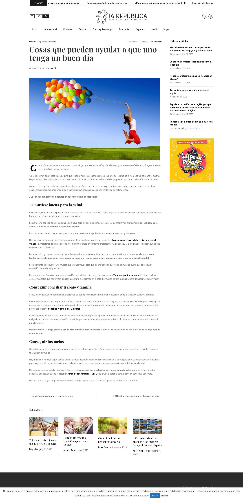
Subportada (42, 42)
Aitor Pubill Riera (141, 451)
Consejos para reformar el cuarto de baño (51, 396)
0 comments (156, 42)
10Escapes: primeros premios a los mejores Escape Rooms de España (147, 442)
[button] (32, 16)
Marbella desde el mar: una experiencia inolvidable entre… (54, 3)
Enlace (164, 495)
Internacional (50, 29)
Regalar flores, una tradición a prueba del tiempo (76, 441)
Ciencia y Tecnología (103, 29)
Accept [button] (155, 496)
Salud (154, 29)
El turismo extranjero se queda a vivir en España (43, 442)
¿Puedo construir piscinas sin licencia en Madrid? (163, 3)
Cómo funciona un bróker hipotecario (109, 440)
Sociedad (52, 42)
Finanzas (67, 29)
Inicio (34, 29)
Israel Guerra (104, 447)
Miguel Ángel (35, 449)
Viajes (166, 29)
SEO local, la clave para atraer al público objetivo (137, 396)
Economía (124, 29)
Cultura (82, 29)
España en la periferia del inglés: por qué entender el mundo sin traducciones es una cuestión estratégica (190, 107)
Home (32, 42)
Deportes (140, 29)
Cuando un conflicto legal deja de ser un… (110, 3)
